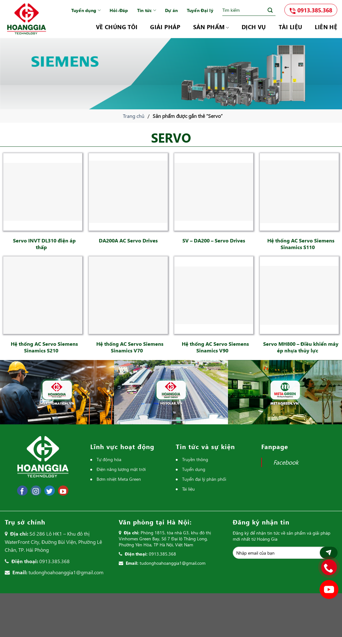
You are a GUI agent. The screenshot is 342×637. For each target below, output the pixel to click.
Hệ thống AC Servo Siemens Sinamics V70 (129, 347)
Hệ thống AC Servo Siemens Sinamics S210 (44, 347)
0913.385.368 (310, 10)
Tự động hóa (109, 459)
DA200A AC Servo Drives (128, 240)
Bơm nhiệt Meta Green (119, 479)
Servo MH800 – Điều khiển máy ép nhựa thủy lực (301, 347)
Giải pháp (165, 27)
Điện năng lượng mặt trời (121, 469)
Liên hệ (326, 27)
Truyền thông (195, 459)
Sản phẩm (211, 27)
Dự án (171, 10)
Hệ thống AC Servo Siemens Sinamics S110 (300, 243)
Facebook (286, 462)
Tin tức (146, 10)
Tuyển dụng (86, 10)
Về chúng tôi (116, 27)
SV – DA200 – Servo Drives (213, 240)
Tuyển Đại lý (200, 10)
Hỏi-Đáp (119, 10)
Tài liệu (290, 27)
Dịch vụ (254, 27)
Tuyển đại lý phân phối (204, 479)
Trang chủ (133, 116)
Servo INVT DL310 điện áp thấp (44, 243)
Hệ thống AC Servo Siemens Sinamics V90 (215, 347)
